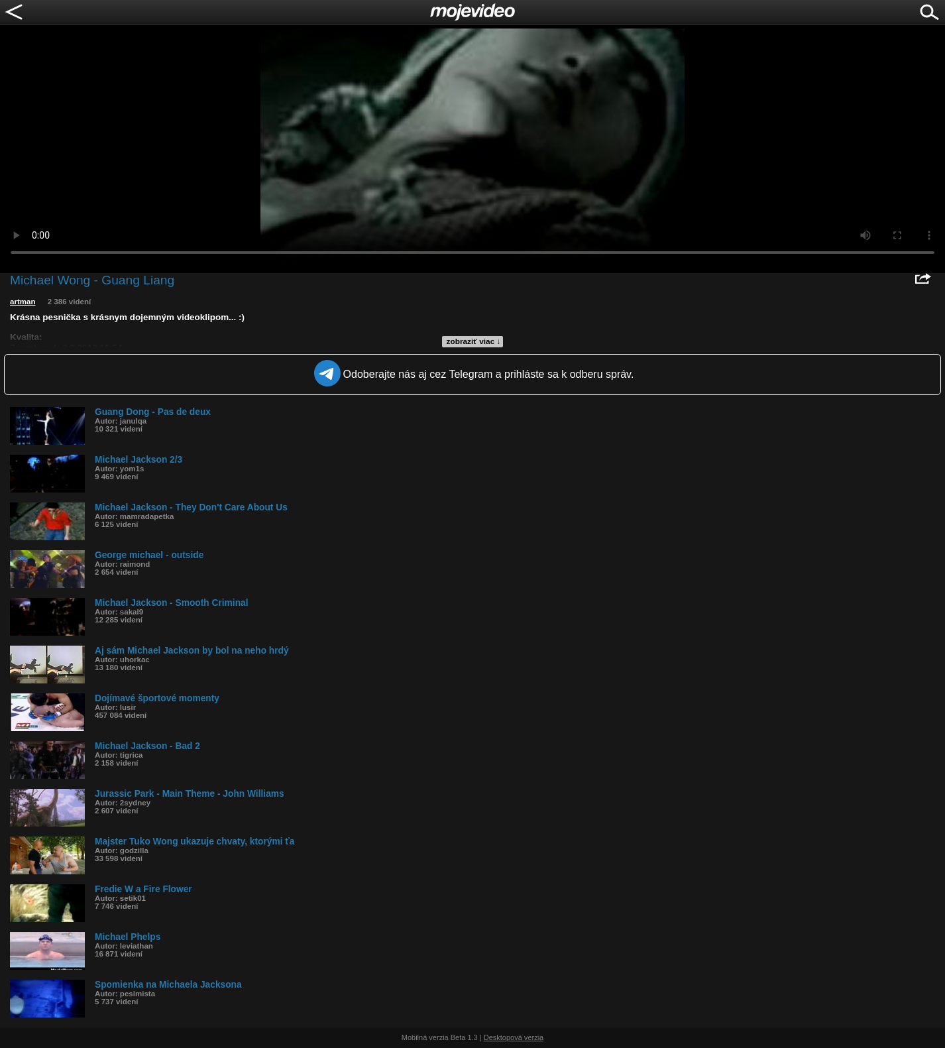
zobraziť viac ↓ (474, 341)
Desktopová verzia (514, 1037)
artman (23, 302)
